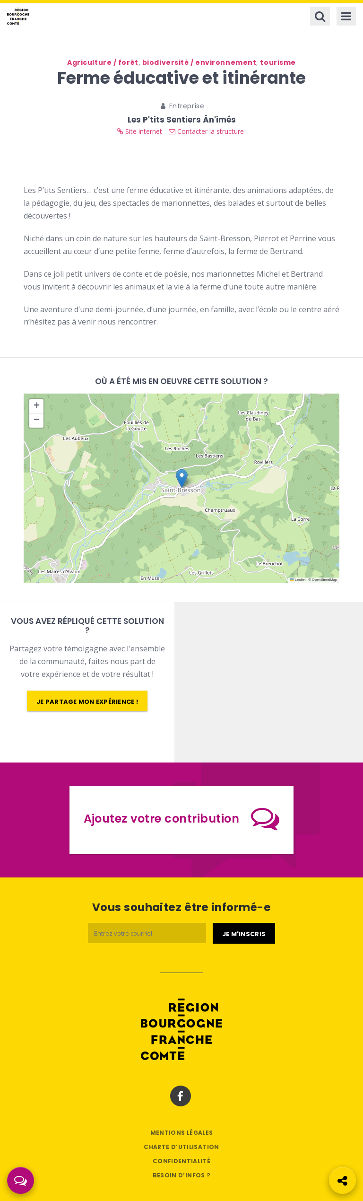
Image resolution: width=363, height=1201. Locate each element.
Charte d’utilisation (181, 1147)
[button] (182, 478)
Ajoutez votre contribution (182, 818)
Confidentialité (181, 1161)
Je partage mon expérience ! (87, 701)
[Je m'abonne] (244, 933)
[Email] (147, 933)
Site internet (139, 131)
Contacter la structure (206, 131)
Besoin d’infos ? (182, 1175)
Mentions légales (181, 1133)
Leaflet (297, 580)
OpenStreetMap (324, 580)
